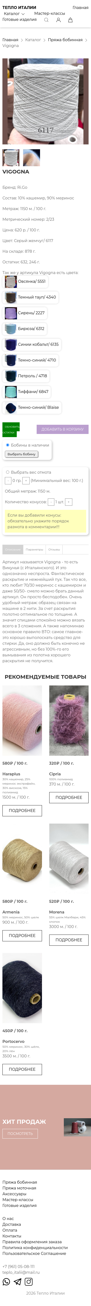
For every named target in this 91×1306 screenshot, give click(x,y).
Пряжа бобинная (65, 40)
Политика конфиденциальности (35, 1247)
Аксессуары (14, 1194)
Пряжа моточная (19, 1188)
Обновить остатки (11, 429)
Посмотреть (20, 1134)
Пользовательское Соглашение (34, 1253)
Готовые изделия (19, 19)
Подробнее (22, 810)
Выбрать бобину (21, 454)
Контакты (11, 1236)
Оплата (9, 1230)
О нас (8, 1218)
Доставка (11, 1224)
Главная (81, 7)
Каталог (14, 13)
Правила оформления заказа (32, 1242)
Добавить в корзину (62, 429)
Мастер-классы (49, 13)
